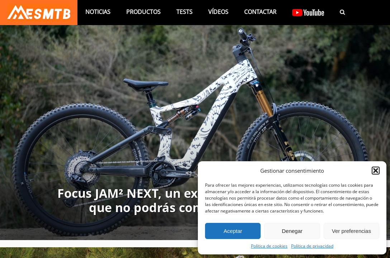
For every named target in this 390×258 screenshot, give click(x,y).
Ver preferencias (351, 231)
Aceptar (233, 231)
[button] (375, 170)
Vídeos (218, 12)
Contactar (260, 12)
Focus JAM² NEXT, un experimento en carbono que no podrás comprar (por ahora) (195, 200)
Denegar (292, 231)
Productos (143, 12)
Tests (184, 12)
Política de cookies (269, 246)
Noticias (97, 12)
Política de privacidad (312, 246)
